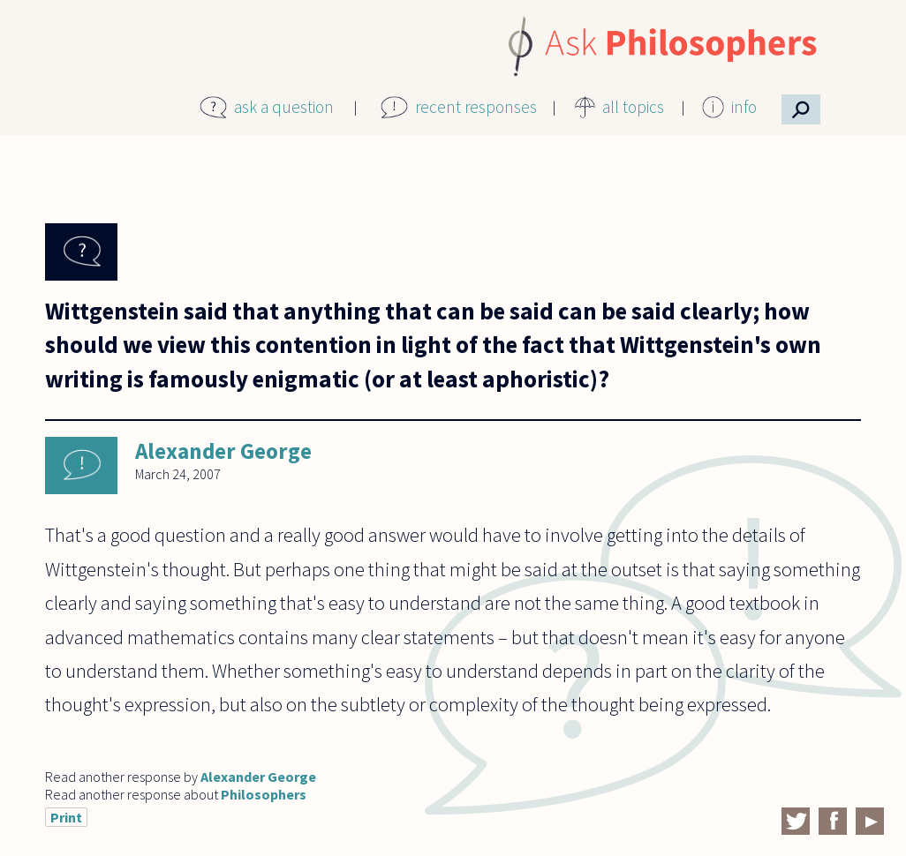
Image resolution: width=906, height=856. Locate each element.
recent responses (476, 106)
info (744, 106)
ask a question (284, 106)
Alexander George (223, 451)
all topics (633, 106)
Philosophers (263, 794)
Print (66, 817)
